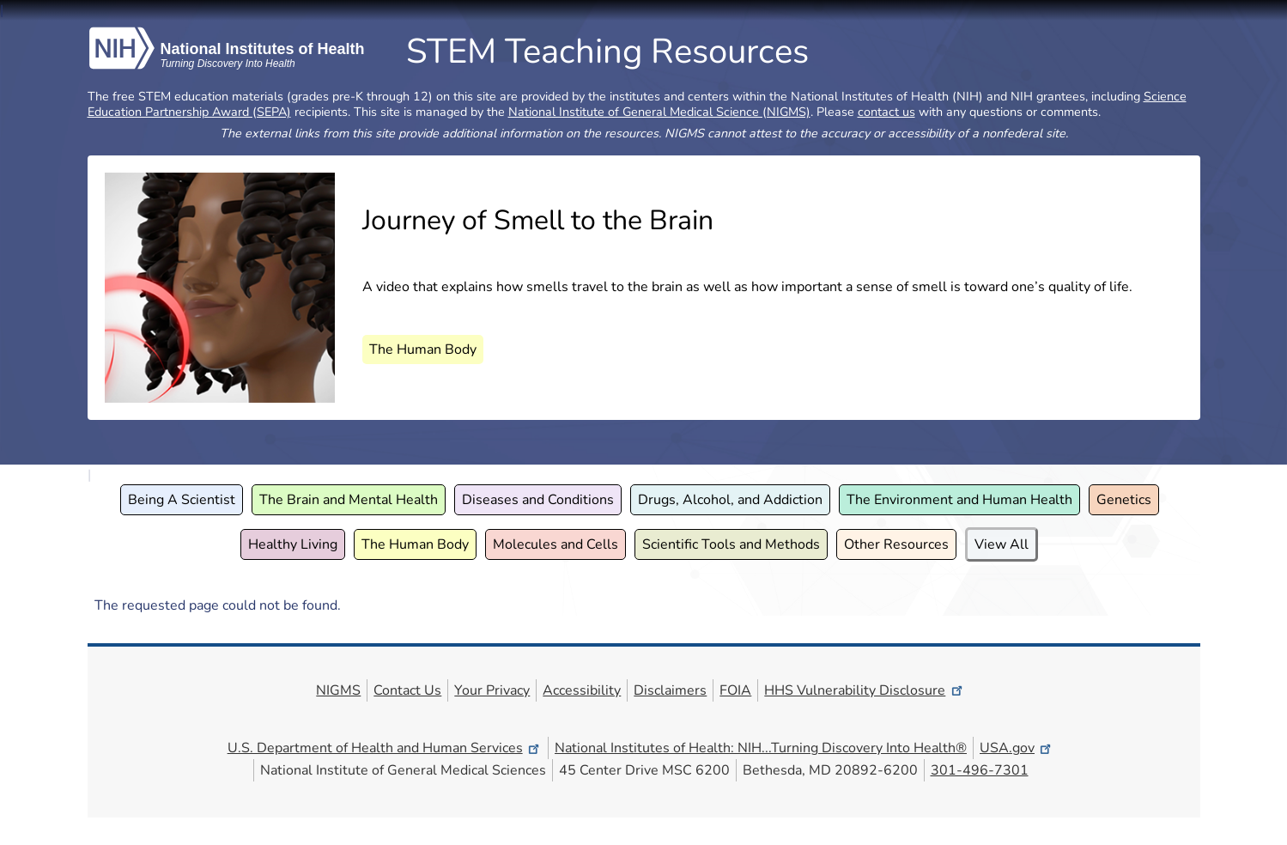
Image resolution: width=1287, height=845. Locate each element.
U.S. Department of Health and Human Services (385, 748)
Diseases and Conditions (538, 499)
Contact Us (407, 690)
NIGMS (338, 690)
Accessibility (582, 690)
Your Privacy (492, 690)
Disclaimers (670, 690)
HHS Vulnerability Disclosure (864, 690)
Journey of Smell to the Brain (537, 220)
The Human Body (423, 349)
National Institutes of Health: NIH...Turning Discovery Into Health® (761, 748)
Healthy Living (292, 544)
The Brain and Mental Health (348, 499)
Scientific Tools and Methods (731, 544)
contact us (886, 111)
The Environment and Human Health (959, 499)
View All (1001, 544)
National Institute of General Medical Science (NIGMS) (659, 111)
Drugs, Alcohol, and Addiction (730, 499)
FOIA (735, 690)
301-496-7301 (980, 770)
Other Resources (896, 544)
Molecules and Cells (555, 544)
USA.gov (1016, 748)
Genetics (1123, 499)
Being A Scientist (181, 499)
